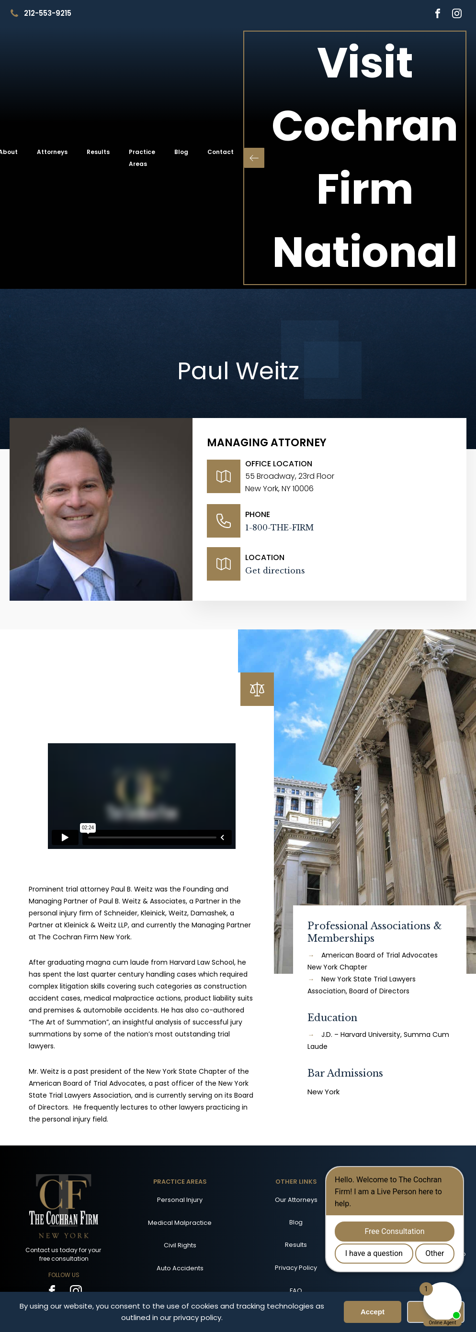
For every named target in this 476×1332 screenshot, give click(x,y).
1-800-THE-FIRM (279, 527)
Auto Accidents (180, 1268)
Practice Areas (142, 158)
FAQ (296, 1291)
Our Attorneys (296, 1200)
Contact (220, 152)
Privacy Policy (296, 1268)
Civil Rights (180, 1245)
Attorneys (52, 152)
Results (98, 152)
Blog (181, 152)
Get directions (275, 570)
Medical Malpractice (180, 1223)
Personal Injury (180, 1200)
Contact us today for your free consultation (63, 1254)
